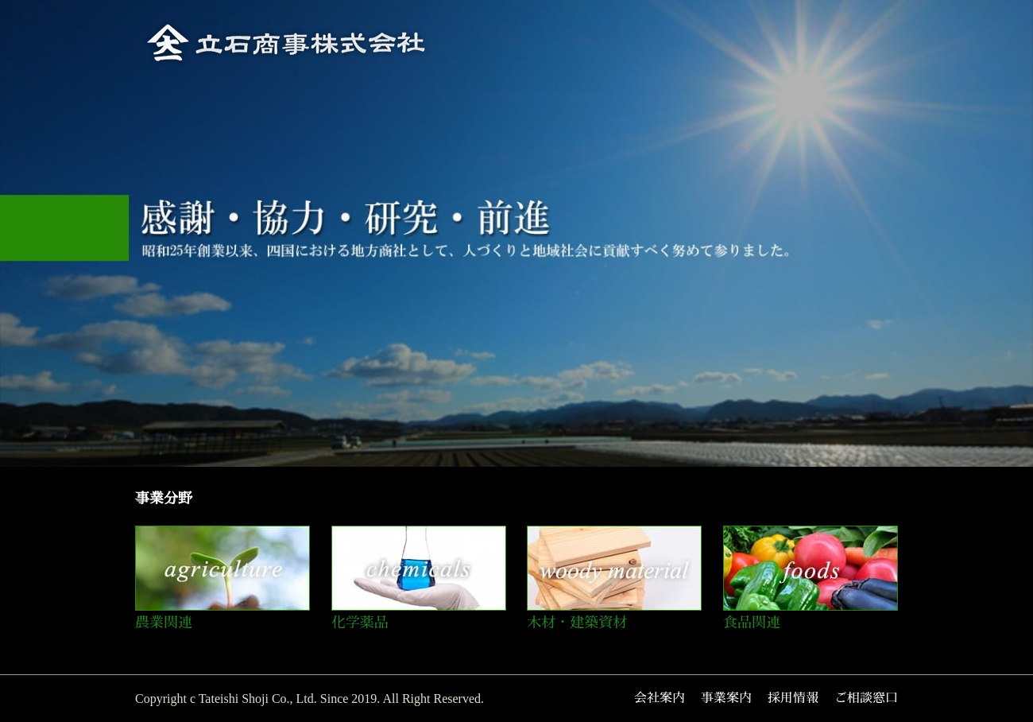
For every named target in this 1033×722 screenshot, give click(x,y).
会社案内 (659, 698)
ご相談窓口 (866, 698)
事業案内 (726, 698)
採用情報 (793, 698)
